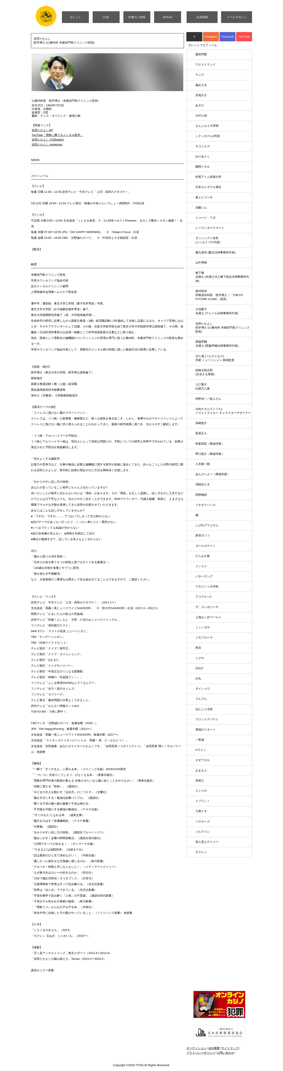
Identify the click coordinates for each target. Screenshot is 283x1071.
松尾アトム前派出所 (208, 176)
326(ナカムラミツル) (223, 411)
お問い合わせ (225, 1052)
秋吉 (198, 647)
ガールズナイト (205, 545)
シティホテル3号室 (207, 136)
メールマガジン (237, 17)
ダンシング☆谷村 (207, 240)
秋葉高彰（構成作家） (209, 443)
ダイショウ (202, 688)
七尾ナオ (201, 811)
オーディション (196, 1048)
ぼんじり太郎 (204, 709)
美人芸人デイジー (206, 841)
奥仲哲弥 (219, 295)
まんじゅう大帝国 (206, 125)
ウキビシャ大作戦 (206, 586)
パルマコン (202, 831)
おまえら (201, 770)
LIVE (106, 17)
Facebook (227, 36)
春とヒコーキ (204, 197)
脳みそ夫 (201, 85)
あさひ (199, 105)
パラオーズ (202, 821)
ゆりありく (202, 156)
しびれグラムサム (206, 525)
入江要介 (202, 386)
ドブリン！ (202, 801)
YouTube (244, 36)
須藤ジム (201, 207)
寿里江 (199, 780)
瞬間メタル (202, 166)
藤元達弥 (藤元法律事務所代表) (215, 252)
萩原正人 (201, 433)
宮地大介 (201, 95)
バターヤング (204, 576)
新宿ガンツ (202, 535)
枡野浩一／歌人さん (208, 398)
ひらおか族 (202, 556)
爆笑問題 (201, 54)
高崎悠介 (201, 423)
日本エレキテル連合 (208, 187)
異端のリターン (205, 729)
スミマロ (201, 790)
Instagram (211, 36)
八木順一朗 (202, 464)
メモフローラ (204, 637)
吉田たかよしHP (42, 130)
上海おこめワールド (208, 617)
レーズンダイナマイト (209, 228)
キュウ (199, 74)
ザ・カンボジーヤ (206, 607)
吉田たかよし (222, 327)
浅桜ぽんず (202, 484)
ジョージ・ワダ (205, 217)
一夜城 (199, 739)
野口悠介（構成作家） (209, 453)
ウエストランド (205, 64)
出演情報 (202, 17)
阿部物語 (201, 494)
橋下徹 (222, 276)
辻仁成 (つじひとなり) (214, 358)
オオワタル (202, 760)
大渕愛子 (216, 311)
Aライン (200, 750)
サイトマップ (230, 1048)
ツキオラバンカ (205, 505)
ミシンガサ (202, 627)
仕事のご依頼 (136, 17)
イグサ (199, 658)
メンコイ (201, 566)
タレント (75, 17)
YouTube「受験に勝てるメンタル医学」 (57, 135)
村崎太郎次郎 (205, 372)
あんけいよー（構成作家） (212, 474)
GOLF (199, 668)
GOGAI (167, 17)
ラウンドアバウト (206, 719)
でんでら (201, 698)
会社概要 (214, 1048)
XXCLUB (201, 115)
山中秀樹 (201, 262)
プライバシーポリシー (200, 1052)
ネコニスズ (202, 146)
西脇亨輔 (216, 343)
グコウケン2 (203, 596)
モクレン (201, 852)
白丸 (198, 678)
